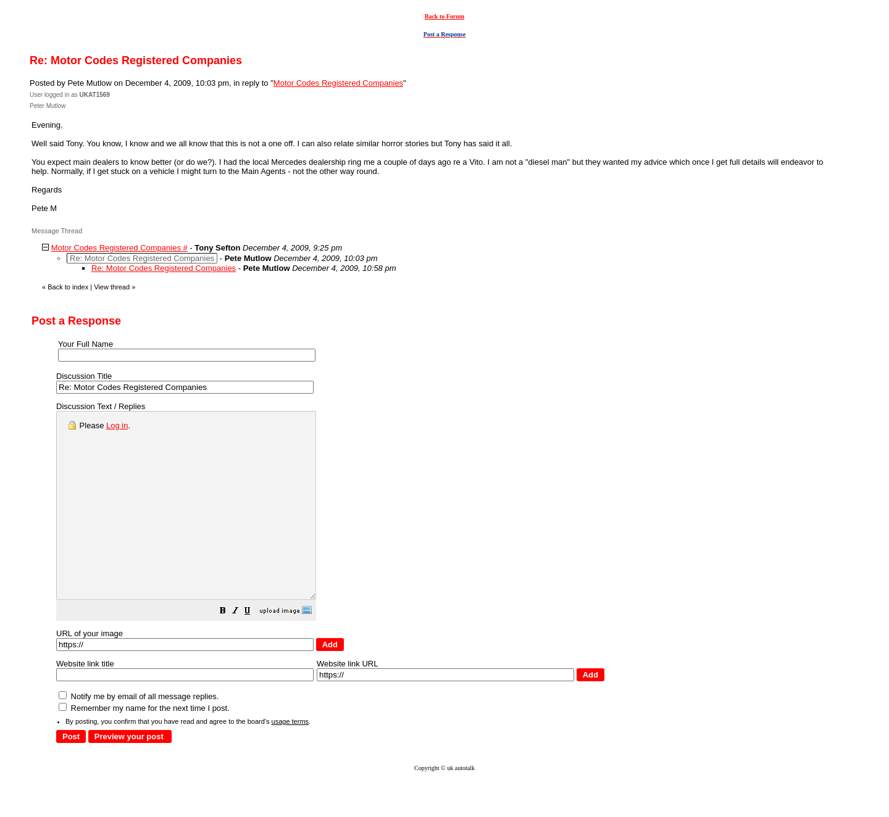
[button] (254, 649)
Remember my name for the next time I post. (144, 745)
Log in (117, 425)
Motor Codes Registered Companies (338, 83)
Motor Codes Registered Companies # (119, 247)
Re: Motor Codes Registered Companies (163, 268)
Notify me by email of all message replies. (139, 733)
